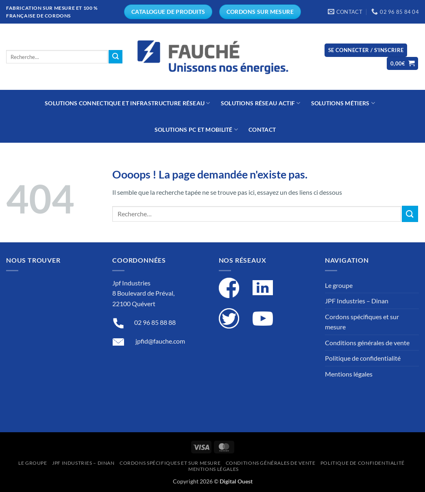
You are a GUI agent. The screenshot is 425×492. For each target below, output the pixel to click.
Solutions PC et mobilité (196, 129)
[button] (366, 50)
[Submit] (115, 57)
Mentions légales (349, 374)
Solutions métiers (343, 103)
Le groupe (339, 285)
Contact (262, 129)
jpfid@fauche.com (160, 341)
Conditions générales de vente (367, 342)
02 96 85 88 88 (155, 322)
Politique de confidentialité (363, 358)
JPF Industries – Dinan (356, 301)
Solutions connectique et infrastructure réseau (127, 103)
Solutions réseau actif (261, 103)
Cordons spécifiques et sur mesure (362, 322)
